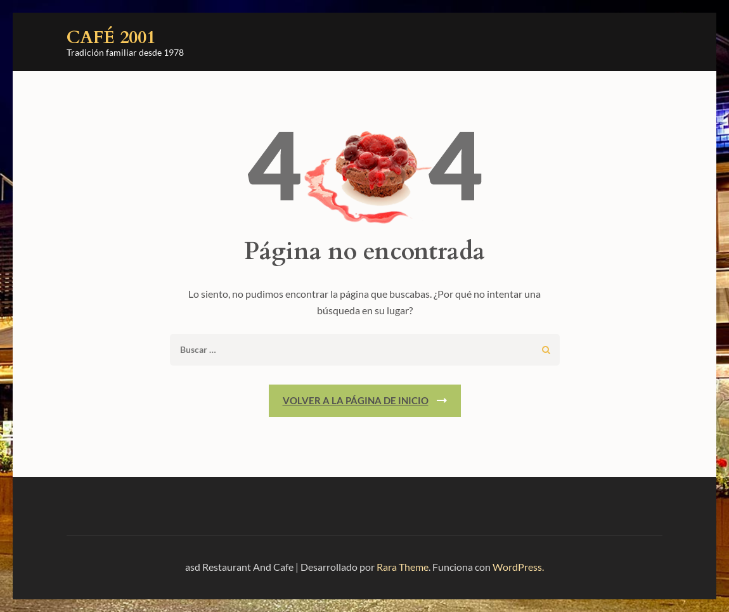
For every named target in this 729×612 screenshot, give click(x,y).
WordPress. (518, 567)
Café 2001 (111, 37)
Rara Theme (403, 567)
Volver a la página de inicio (356, 400)
